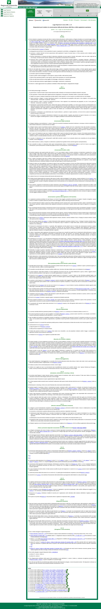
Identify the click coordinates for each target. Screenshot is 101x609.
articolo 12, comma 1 (84, 520)
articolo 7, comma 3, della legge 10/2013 (73, 435)
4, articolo (74, 460)
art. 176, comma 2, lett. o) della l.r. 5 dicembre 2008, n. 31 (55, 590)
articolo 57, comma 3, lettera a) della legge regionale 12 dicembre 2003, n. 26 (47, 548)
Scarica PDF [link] (38, 20)
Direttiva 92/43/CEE (51, 44)
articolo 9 (36, 461)
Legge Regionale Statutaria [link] (7, 12)
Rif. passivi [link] (76, 20)
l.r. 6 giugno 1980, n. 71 (40, 587)
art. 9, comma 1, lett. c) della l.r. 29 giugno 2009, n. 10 (54, 575)
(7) (48, 453)
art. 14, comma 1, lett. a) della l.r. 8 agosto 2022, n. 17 (53, 577)
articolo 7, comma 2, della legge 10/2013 (39, 442)
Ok (87, 10)
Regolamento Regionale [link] (7, 16)
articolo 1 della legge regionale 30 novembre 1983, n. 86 (72, 241)
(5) (39, 354)
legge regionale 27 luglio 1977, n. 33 (38, 533)
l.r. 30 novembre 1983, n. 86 (41, 588)
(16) (67, 549)
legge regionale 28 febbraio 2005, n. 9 (60, 191)
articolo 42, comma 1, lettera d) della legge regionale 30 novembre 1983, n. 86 (58, 542)
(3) (39, 236)
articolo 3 (50, 460)
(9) (83, 461)
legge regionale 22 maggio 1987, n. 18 (39, 535)
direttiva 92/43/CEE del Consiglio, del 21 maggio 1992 (84, 346)
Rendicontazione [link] (66, 10)
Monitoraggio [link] (57, 10)
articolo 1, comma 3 (87, 381)
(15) (31, 546)
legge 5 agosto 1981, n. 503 (37, 41)
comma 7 (94, 251)
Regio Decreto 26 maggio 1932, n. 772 (84, 288)
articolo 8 (41, 139)
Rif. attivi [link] (71, 20)
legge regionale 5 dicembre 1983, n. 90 (42, 484)
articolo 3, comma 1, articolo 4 (74, 450)
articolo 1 (94, 504)
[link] (9, 7)
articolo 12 (61, 506)
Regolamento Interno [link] (6, 14)
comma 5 (42, 285)
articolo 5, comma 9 (50, 280)
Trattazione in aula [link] (48, 11)
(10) (82, 524)
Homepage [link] (68, 5)
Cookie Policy (45, 603)
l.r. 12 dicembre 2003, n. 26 (41, 591)
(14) (31, 544)
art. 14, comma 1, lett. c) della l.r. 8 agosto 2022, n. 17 (53, 580)
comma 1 (42, 49)
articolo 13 (88, 303)
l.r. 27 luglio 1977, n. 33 (80, 535)
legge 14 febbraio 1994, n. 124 (63, 45)
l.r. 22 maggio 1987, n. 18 (40, 585)
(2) (40, 223)
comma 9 (60, 253)
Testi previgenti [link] (84, 20)
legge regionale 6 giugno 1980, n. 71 (48, 538)
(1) (68, 215)
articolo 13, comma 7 (48, 489)
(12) (46, 536)
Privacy (50, 603)
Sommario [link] (65, 20)
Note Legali (39, 603)
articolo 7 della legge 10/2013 (79, 427)
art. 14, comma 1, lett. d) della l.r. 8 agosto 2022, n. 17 (54, 583)
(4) (51, 247)
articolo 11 (71, 516)
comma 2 (39, 493)
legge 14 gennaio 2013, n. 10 (46, 431)
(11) (73, 533)
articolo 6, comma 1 (57, 362)
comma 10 (42, 218)
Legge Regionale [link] (5, 10)
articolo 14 (82, 353)
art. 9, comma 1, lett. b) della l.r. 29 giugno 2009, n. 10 (54, 571)
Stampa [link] (30, 20)
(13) (46, 540)
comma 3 (75, 265)
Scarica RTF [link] (46, 20)
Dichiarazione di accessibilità (58, 603)
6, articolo (89, 450)
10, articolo (86, 460)
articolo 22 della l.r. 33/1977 (36, 559)
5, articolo (61, 460)
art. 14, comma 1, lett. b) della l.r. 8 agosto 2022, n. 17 (54, 578)
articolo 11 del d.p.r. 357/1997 (70, 184)
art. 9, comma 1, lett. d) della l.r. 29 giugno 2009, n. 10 (54, 581)
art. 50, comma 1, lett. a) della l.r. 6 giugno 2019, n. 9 (54, 572)
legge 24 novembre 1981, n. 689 (70, 484)
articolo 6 (78, 40)
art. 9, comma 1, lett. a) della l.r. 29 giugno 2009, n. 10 (54, 570)
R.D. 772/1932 (51, 299)
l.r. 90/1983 (72, 496)
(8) (29, 455)
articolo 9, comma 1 (65, 313)
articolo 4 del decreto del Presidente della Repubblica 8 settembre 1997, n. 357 (77, 43)
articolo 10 (74, 464)
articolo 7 (88, 269)
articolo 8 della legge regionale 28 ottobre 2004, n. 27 (70, 246)
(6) (63, 426)
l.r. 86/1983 (53, 552)
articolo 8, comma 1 (72, 388)
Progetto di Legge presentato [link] (39, 12)
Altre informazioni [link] (92, 20)
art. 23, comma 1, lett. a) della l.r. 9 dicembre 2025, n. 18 (55, 574)
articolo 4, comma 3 (35, 388)
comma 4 (45, 221)
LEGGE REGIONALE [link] (30, 11)
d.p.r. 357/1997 (34, 346)
